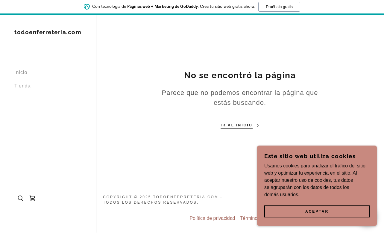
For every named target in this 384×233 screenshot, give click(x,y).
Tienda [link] (22, 85)
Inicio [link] (20, 72)
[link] (47, 32)
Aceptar (317, 211)
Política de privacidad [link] (212, 218)
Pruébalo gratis (279, 6)
